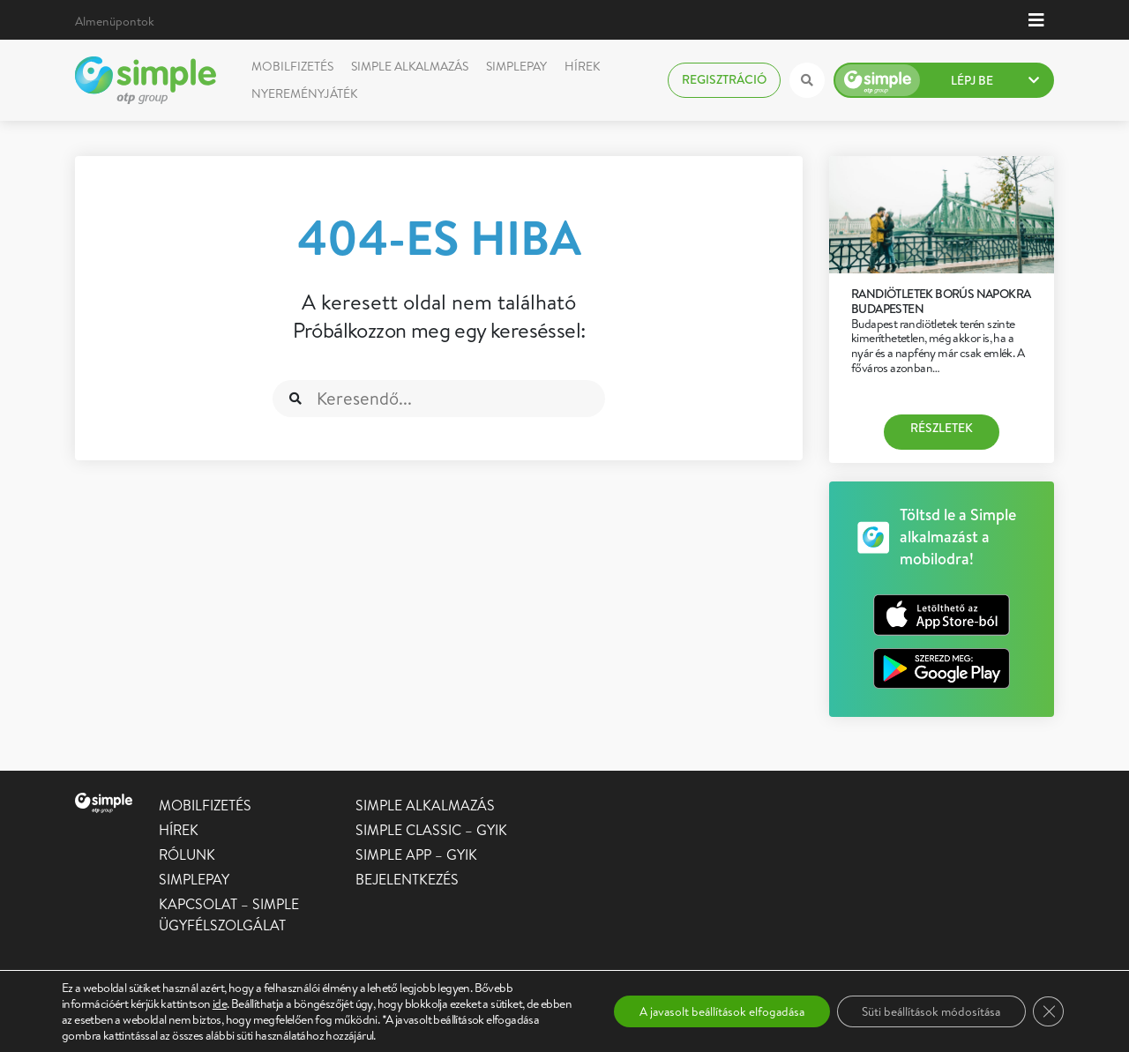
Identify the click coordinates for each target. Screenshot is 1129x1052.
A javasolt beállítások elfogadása (710, 1011)
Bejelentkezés (407, 879)
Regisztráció (724, 79)
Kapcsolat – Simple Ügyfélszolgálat (229, 914)
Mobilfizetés (292, 66)
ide (220, 1003)
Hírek (582, 66)
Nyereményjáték (304, 93)
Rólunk (187, 854)
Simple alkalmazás (409, 66)
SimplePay (516, 66)
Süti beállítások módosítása (927, 1011)
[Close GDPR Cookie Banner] (1048, 1011)
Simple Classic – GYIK (431, 829)
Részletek (941, 427)
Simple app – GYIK (416, 854)
